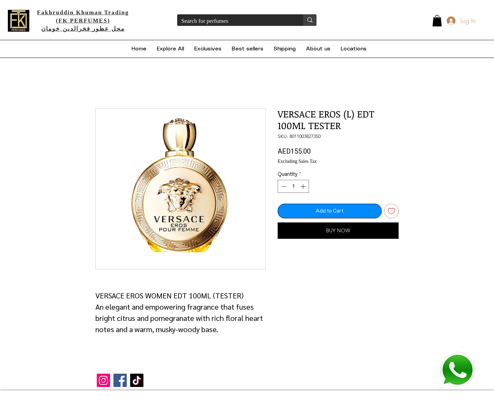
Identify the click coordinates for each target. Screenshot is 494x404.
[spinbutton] (293, 186)
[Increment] (303, 186)
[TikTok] (136, 380)
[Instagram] (103, 380)
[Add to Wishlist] (391, 211)
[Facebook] (120, 380)
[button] (437, 20)
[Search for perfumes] (235, 21)
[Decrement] (283, 186)
